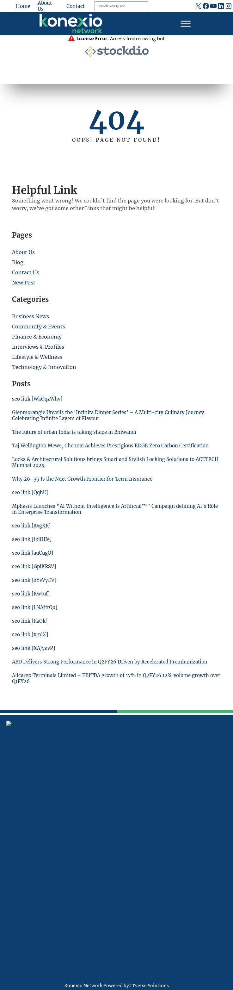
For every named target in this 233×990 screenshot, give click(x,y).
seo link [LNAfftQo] (35, 607)
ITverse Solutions (149, 985)
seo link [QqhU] (30, 492)
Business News (30, 316)
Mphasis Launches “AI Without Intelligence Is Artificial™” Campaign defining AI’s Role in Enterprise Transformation (111, 509)
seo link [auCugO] (33, 553)
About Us (23, 252)
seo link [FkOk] (30, 621)
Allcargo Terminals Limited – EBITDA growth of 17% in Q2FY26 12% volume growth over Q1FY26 (113, 678)
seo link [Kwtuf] (31, 594)
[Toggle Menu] (186, 24)
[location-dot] (10, 795)
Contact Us (25, 272)
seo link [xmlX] (30, 635)
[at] (10, 844)
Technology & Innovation (44, 367)
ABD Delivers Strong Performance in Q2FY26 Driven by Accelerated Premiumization (112, 662)
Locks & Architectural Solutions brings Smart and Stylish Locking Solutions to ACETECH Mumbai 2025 (105, 462)
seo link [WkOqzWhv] (38, 399)
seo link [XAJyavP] (34, 648)
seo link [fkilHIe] (32, 539)
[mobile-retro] (10, 812)
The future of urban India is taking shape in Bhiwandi (76, 432)
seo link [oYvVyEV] (34, 580)
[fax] (10, 830)
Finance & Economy (37, 336)
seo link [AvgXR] (32, 526)
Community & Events (38, 326)
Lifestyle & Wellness (37, 357)
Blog (17, 262)
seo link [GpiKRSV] (34, 566)
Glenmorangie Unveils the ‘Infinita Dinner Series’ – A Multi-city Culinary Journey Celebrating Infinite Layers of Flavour (110, 415)
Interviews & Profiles (38, 347)
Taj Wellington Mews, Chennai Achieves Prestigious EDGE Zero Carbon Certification (112, 446)
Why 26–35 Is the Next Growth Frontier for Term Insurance (83, 479)
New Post (23, 282)
